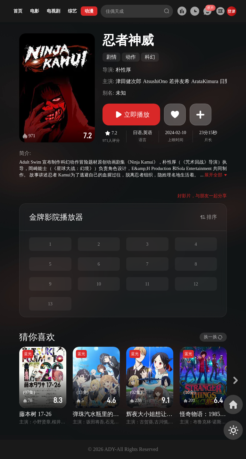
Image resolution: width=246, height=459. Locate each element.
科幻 (150, 57)
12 (195, 284)
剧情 (111, 57)
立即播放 (131, 114)
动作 (131, 57)
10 (98, 284)
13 (50, 304)
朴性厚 (123, 69)
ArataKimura (204, 81)
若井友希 (179, 81)
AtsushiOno (155, 81)
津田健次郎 (128, 81)
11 (147, 284)
